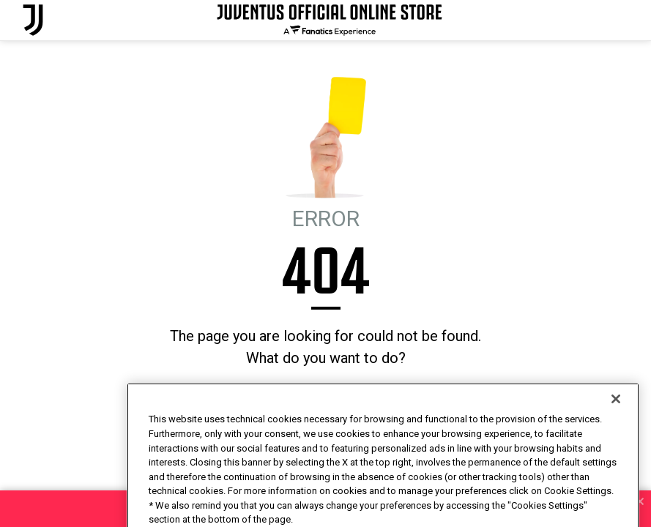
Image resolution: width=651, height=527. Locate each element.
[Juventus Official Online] (33, 20)
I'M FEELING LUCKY (355, 398)
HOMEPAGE (275, 398)
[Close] (616, 425)
